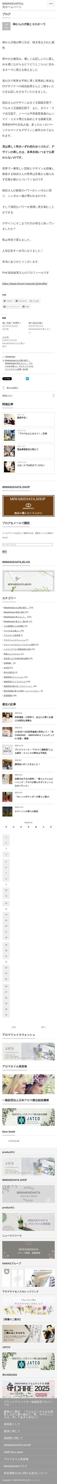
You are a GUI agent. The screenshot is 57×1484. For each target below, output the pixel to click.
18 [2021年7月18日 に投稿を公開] (6, 937)
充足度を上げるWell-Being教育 (16, 658)
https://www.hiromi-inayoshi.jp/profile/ (24, 283)
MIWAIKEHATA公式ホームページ (26, 1480)
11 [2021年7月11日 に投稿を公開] (6, 896)
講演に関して (12, 1431)
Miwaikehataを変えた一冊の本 (16, 621)
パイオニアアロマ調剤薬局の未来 (17, 649)
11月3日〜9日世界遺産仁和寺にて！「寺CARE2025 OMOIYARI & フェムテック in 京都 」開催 (34, 735)
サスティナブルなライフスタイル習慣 (19, 645)
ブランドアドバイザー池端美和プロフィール (28, 1403)
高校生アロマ (7, 395)
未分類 (25, 369)
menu (51, 3)
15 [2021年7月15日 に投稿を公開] (6, 920)
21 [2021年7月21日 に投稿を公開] (6, 956)
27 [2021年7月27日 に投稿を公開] (6, 992)
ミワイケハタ (13, 1141)
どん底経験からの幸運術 (14, 626)
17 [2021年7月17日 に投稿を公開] (6, 932)
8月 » (43, 1027)
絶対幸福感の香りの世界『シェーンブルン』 (22, 691)
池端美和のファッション (14, 677)
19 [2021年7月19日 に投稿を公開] (6, 945)
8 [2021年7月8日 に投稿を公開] (6, 879)
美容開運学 (8, 695)
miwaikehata (10, 357)
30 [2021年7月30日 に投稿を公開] (6, 1009)
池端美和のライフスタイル (15, 682)
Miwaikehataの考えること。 (16, 363)
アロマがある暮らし (12, 631)
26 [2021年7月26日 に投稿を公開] (6, 986)
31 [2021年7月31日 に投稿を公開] (6, 1015)
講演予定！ (22, 417)
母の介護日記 (9, 672)
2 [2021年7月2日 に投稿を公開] (6, 843)
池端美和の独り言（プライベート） (18, 686)
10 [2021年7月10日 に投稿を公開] (6, 890)
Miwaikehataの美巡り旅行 (14, 612)
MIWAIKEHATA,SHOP (17, 1445)
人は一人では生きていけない (31, 465)
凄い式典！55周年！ (12, 323)
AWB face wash (13, 1452)
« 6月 (14, 1027)
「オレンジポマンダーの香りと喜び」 (33, 796)
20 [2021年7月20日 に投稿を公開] (6, 950)
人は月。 (6, 337)
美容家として (12, 1424)
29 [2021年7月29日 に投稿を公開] (6, 1003)
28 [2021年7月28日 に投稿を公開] (6, 998)
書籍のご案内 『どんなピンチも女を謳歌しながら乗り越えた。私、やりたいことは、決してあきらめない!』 (28, 1414)
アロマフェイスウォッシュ (15, 640)
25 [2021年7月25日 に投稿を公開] (6, 979)
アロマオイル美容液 (12, 635)
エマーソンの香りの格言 (26, 811)
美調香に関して (13, 1438)
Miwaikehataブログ (15, 1466)
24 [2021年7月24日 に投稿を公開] (6, 973)
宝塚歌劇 (8, 663)
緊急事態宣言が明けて (27, 449)
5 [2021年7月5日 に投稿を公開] (6, 862)
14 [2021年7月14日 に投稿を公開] (6, 915)
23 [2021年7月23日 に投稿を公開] (6, 968)
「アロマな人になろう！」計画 (32, 433)
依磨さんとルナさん (12, 654)
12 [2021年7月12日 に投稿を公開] (6, 903)
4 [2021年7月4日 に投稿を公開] (6, 854)
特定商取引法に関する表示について (26, 1473)
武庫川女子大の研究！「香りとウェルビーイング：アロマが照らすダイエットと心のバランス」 (34, 782)
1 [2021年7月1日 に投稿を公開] (6, 837)
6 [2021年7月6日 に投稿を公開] (6, 867)
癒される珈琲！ (13, 388)
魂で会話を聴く (36, 323)
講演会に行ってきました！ (27, 764)
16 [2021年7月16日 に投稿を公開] (6, 926)
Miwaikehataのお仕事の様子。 (17, 360)
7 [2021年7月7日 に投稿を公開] (6, 873)
